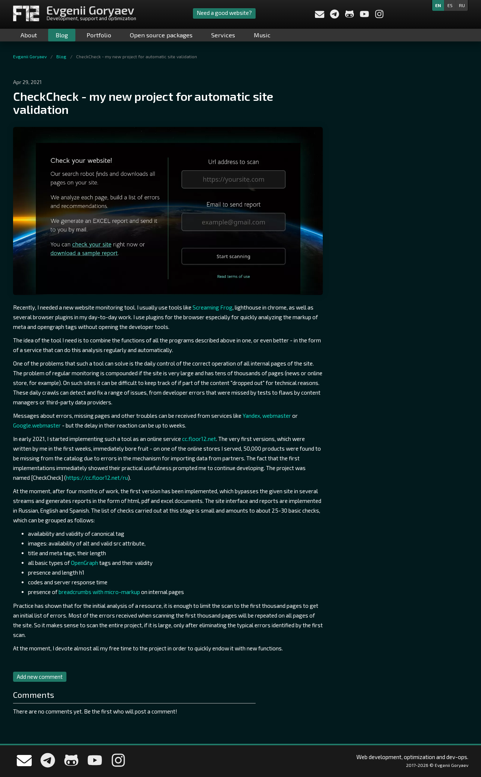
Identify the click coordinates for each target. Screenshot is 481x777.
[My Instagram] (379, 16)
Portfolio (99, 34)
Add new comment (40, 676)
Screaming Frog (212, 307)
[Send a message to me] (320, 15)
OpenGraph (84, 562)
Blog (62, 34)
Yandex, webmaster (267, 415)
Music (262, 34)
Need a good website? (224, 12)
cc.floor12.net (199, 438)
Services (223, 34)
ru (462, 5)
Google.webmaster (37, 425)
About (29, 34)
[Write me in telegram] (335, 16)
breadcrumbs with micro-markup (99, 591)
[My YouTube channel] (364, 16)
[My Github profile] (350, 16)
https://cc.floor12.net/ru (97, 477)
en (438, 5)
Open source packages (161, 34)
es (450, 5)
